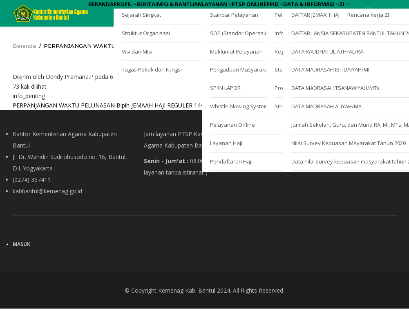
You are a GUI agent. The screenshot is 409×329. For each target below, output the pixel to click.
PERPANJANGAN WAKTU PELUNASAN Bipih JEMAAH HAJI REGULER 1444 (110, 126)
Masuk (21, 264)
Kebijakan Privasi (297, 181)
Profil (145, 11)
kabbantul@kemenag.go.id (47, 211)
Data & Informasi (124, 34)
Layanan (280, 11)
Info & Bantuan (227, 11)
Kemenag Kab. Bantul (186, 311)
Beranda (107, 11)
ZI (171, 34)
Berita (180, 11)
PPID (366, 11)
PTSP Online (326, 11)
